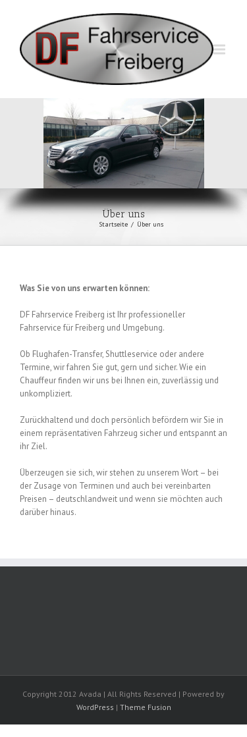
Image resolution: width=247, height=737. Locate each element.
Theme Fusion (145, 707)
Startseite (113, 224)
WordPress (95, 707)
